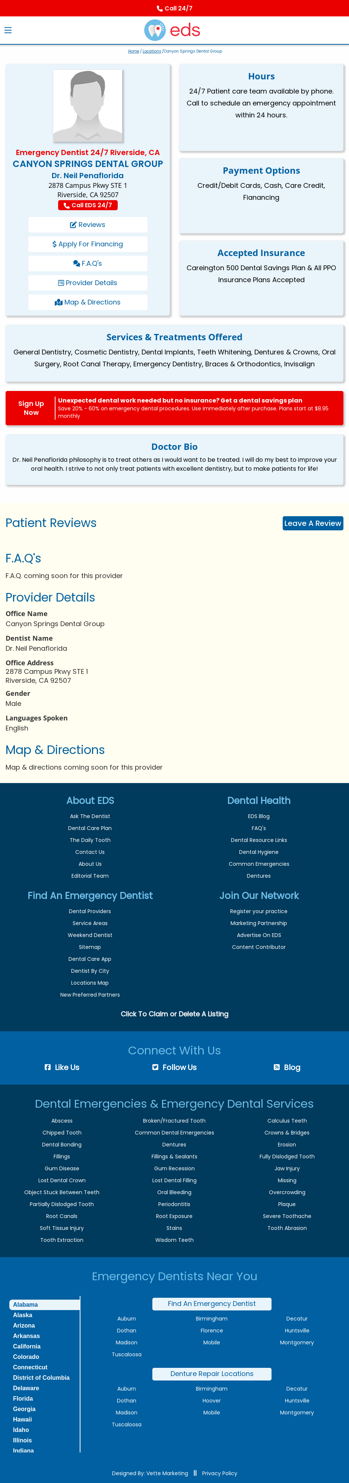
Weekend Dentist (90, 935)
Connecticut (30, 1367)
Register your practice (259, 911)
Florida (23, 1398)
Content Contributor (259, 947)
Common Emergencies (259, 864)
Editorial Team (90, 876)
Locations (152, 51)
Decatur (297, 1318)
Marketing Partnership (259, 923)
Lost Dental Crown (62, 1180)
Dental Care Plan (90, 828)
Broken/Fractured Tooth (174, 1120)
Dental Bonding (62, 1144)
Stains (174, 1228)
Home (133, 51)
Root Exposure (174, 1216)
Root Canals (61, 1216)
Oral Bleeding (174, 1192)
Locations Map (90, 983)
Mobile (211, 1342)
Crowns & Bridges (287, 1132)
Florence (212, 1330)
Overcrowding (287, 1192)
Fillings (62, 1156)
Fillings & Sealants (174, 1156)
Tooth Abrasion (287, 1228)
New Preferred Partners (90, 994)
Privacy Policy (219, 1473)
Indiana (23, 1451)
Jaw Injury (287, 1168)
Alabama (25, 1304)
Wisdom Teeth (174, 1240)
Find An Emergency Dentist (212, 1303)
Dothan (126, 1330)
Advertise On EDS (259, 935)
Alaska (22, 1315)
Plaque (287, 1204)
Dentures (259, 876)
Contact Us (90, 852)
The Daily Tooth (90, 840)
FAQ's (259, 828)
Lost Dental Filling (174, 1180)
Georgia (24, 1409)
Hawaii (22, 1419)
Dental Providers (90, 911)
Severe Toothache (287, 1216)
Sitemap (90, 947)
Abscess (62, 1120)
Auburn (126, 1318)
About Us (90, 864)
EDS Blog (259, 816)
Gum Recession (174, 1168)
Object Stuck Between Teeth (61, 1192)
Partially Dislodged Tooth (62, 1204)
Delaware (26, 1388)
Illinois (22, 1440)
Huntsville (297, 1330)
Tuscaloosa (127, 1354)
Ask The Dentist (90, 816)
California (27, 1346)
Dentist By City (90, 971)
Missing (287, 1180)
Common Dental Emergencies (174, 1132)
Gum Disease (62, 1168)
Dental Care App (90, 959)
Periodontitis (174, 1204)
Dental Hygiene (259, 852)
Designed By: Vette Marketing (150, 1473)
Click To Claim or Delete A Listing (174, 1014)
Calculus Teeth (287, 1120)
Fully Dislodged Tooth (287, 1156)
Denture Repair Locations (212, 1373)
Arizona (24, 1325)
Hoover (212, 1400)
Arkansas (26, 1336)
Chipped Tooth (62, 1132)
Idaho (21, 1430)
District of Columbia (41, 1378)
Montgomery (297, 1342)
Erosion (287, 1144)
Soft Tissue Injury (62, 1228)
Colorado (26, 1357)
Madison (126, 1342)
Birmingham (212, 1318)
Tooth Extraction (61, 1240)
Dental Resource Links (259, 840)
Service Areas (90, 923)
